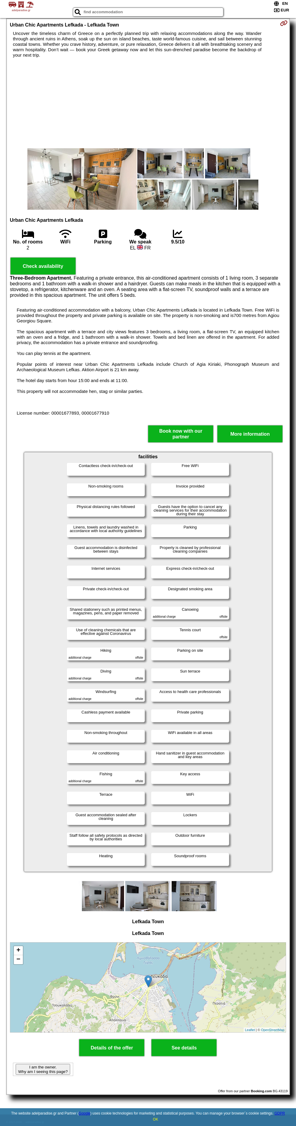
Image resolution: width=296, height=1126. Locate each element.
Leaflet (250, 1030)
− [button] (18, 959)
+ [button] (18, 950)
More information (250, 434)
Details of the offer (112, 1047)
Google (84, 1113)
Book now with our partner (180, 433)
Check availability (43, 266)
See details (184, 1047)
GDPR (279, 1113)
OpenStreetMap (273, 1030)
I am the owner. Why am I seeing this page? (42, 1069)
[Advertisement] (148, 103)
